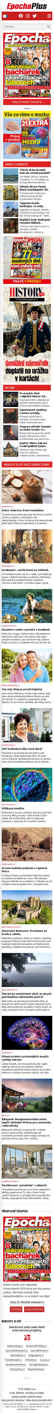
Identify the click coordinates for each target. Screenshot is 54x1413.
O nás (12, 1392)
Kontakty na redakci (34, 1392)
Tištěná (16, 1309)
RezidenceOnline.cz (16, 1364)
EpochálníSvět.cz (39, 1350)
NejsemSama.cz (36, 1369)
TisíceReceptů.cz (13, 1359)
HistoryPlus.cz (17, 1369)
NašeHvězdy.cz (15, 1345)
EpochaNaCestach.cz (17, 1350)
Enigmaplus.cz (36, 1355)
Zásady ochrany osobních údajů (27, 1396)
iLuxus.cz (45, 1359)
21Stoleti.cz (31, 1359)
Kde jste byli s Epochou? (13, 1400)
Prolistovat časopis (27, 102)
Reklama (20, 1392)
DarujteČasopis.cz (38, 1364)
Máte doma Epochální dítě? (39, 1400)
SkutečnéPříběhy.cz (36, 1345)
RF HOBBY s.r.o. (28, 1388)
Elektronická (34, 1309)
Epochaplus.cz (17, 1355)
